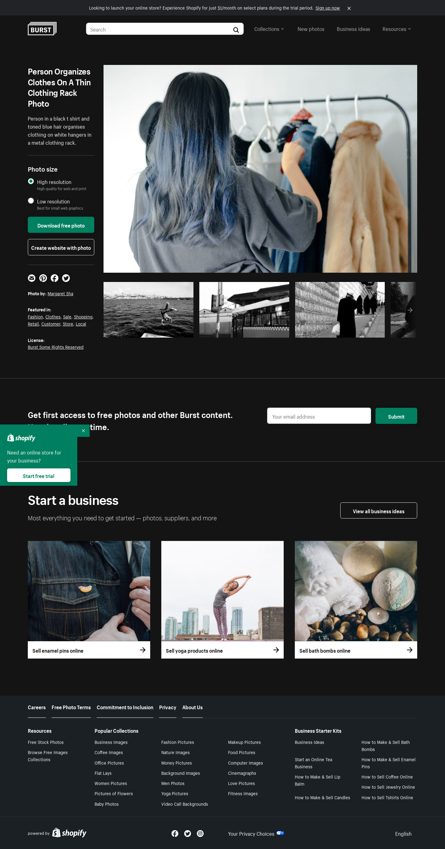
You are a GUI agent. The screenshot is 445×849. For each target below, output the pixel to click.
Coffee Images (109, 752)
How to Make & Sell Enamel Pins (389, 763)
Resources (397, 28)
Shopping (83, 316)
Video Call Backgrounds (184, 803)
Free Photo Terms (71, 706)
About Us (192, 706)
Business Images (111, 741)
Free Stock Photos (46, 741)
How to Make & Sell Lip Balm (317, 780)
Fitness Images (243, 793)
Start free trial (38, 475)
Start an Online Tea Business (313, 763)
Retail (33, 323)
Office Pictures (109, 762)
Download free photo (61, 225)
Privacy (167, 706)
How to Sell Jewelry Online (388, 786)
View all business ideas (379, 510)
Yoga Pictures (174, 793)
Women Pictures (111, 782)
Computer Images (245, 762)
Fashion (35, 316)
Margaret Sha (60, 293)
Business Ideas (309, 741)
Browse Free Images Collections (48, 755)
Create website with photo (61, 247)
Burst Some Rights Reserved (55, 346)
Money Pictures (176, 762)
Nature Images (175, 752)
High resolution (54, 181)
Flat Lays (103, 772)
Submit (396, 416)
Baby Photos (107, 803)
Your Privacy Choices (256, 833)
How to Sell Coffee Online (387, 776)
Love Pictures (241, 782)
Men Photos (172, 782)
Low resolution (53, 201)
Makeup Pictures (244, 741)
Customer (50, 323)
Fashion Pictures (177, 741)
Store (68, 323)
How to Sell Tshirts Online (387, 797)
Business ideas (353, 28)
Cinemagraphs (242, 772)
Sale (67, 316)
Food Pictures (241, 752)
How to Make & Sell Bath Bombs (386, 745)
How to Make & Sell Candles (322, 797)
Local (81, 323)
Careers (37, 706)
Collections (269, 28)
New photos (311, 28)
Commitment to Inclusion (125, 706)
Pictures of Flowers (114, 793)
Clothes (53, 316)
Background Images (180, 772)
